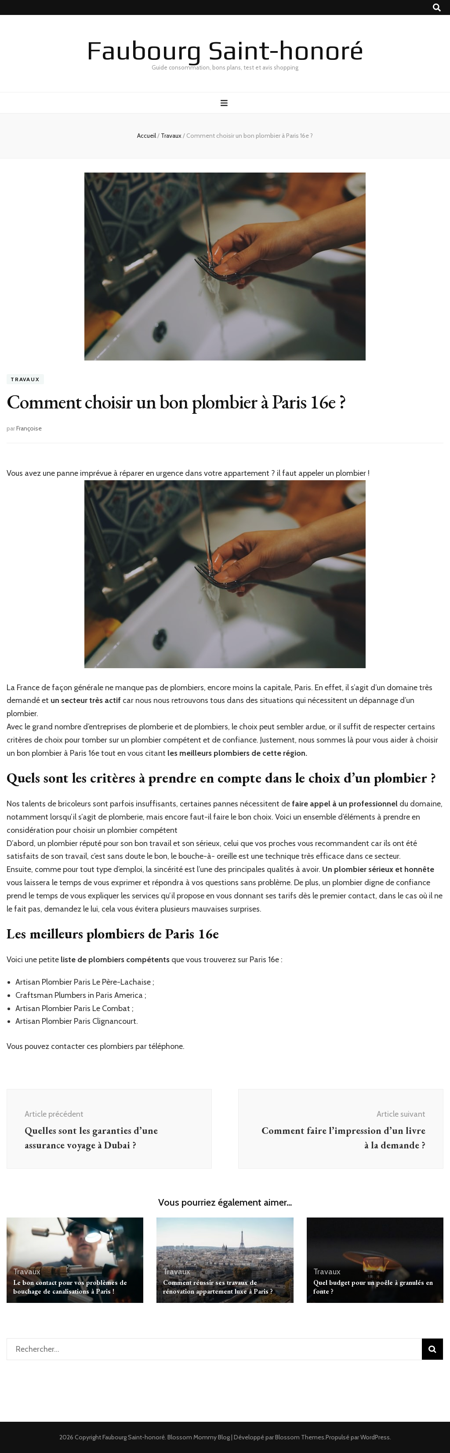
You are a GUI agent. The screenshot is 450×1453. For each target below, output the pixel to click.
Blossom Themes (299, 1437)
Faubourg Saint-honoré (225, 50)
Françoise (29, 428)
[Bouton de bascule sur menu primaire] (225, 103)
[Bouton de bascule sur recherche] (437, 8)
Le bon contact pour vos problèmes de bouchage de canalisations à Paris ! (70, 1286)
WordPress (375, 1437)
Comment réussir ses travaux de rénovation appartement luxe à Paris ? (218, 1286)
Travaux (25, 379)
